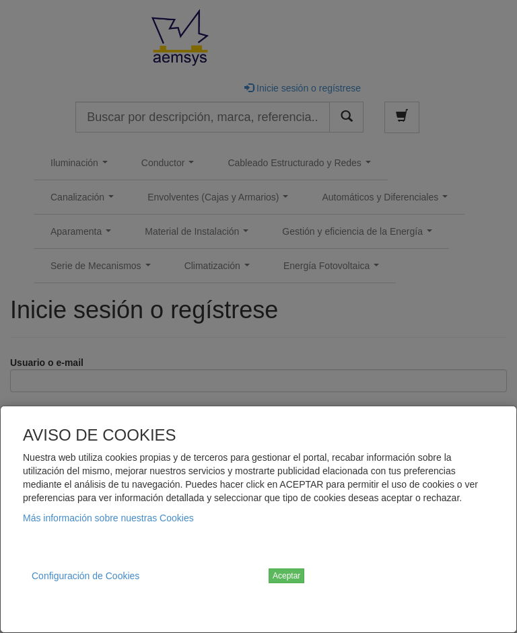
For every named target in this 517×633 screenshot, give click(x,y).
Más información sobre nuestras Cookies (108, 518)
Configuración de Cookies (85, 575)
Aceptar (286, 576)
